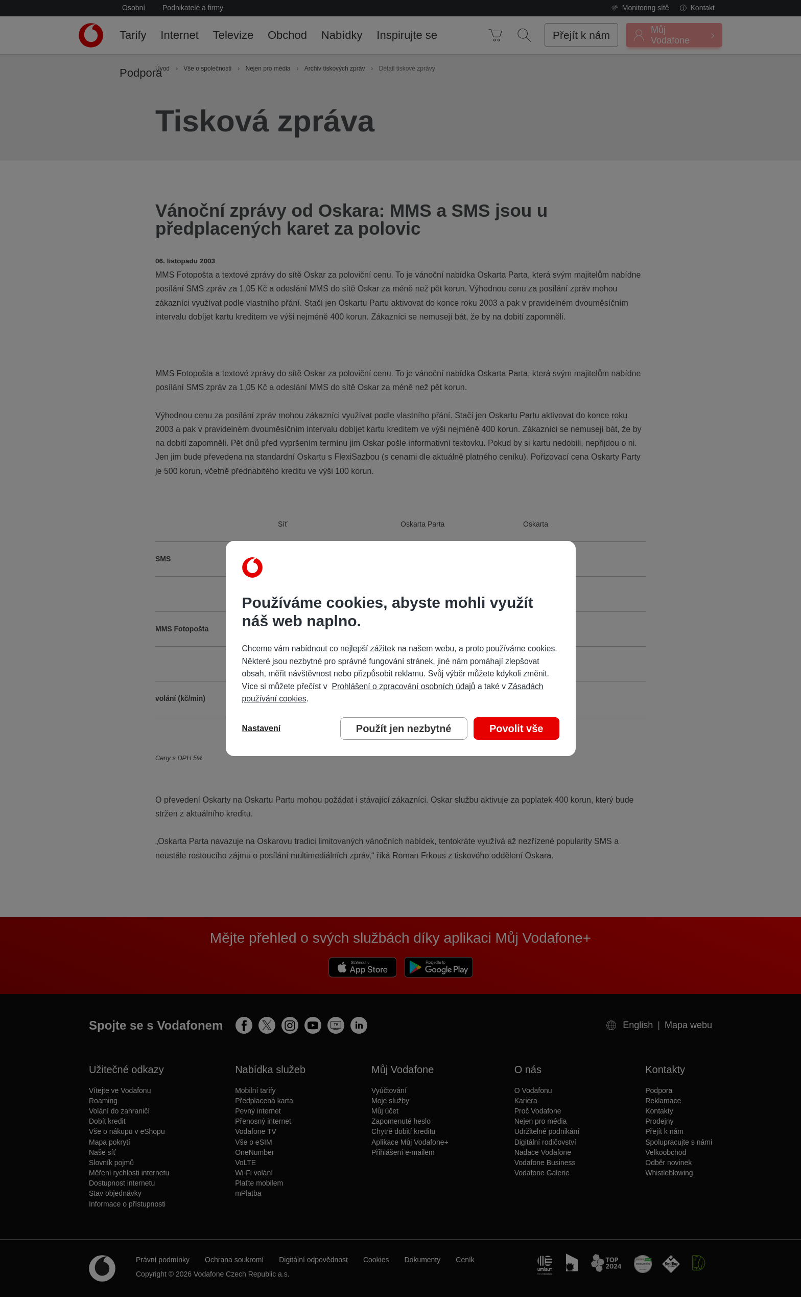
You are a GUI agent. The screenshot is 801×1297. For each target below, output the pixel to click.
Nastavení (261, 728)
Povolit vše (516, 728)
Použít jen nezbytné (404, 728)
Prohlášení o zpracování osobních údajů (403, 686)
